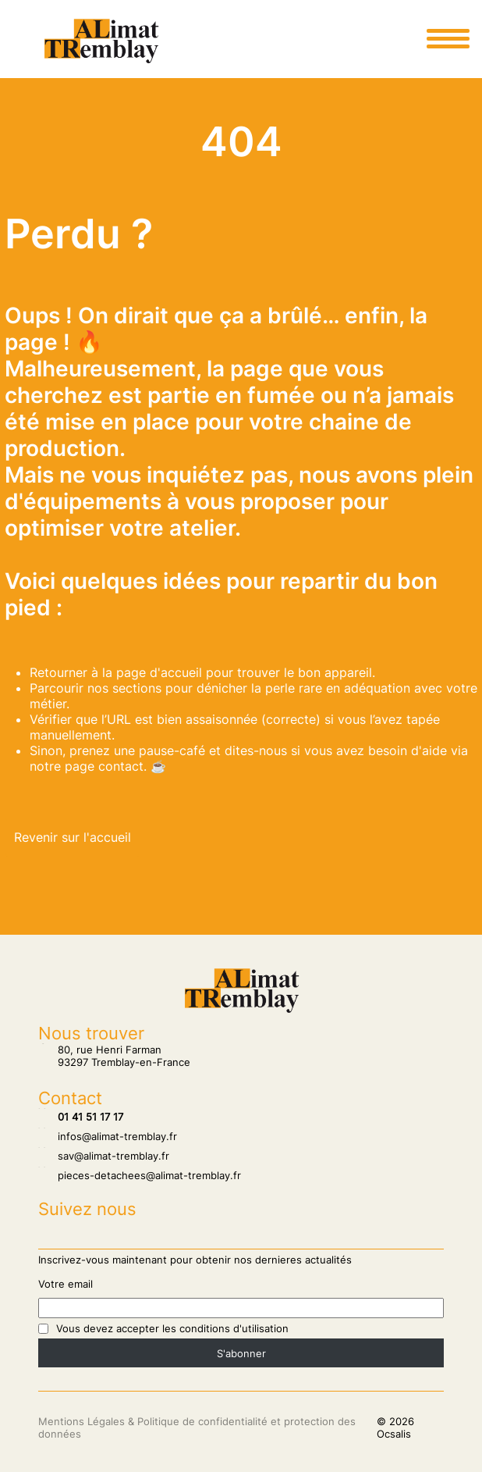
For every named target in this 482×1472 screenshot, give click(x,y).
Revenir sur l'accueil (72, 837)
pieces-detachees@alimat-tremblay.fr (139, 1175)
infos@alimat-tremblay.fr (107, 1136)
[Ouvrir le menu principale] (447, 38)
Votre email (65, 1284)
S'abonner (241, 1353)
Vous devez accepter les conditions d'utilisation (172, 1328)
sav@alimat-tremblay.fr (103, 1155)
